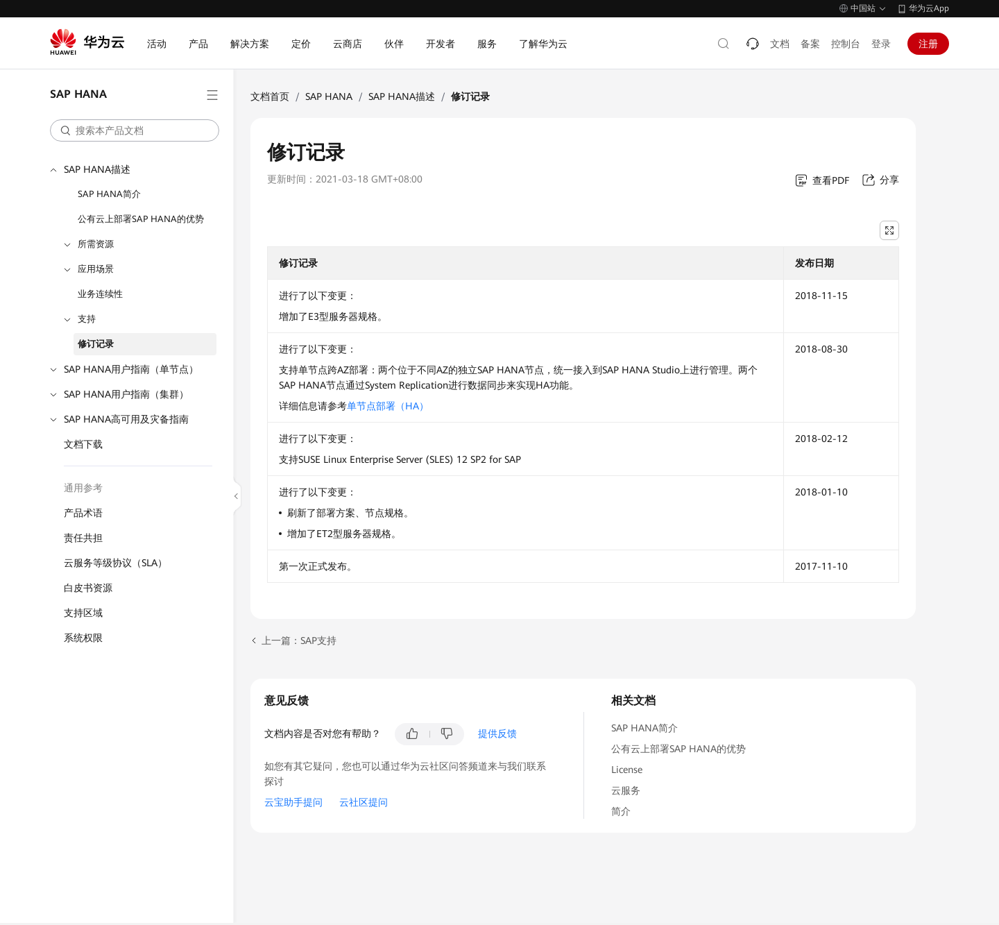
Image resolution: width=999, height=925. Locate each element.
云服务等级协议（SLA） (115, 562)
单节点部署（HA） (388, 405)
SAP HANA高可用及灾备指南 (126, 419)
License (626, 769)
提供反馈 (497, 733)
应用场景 (96, 269)
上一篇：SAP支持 (299, 640)
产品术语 (83, 512)
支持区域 (83, 612)
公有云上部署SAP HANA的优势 (141, 219)
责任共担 (83, 537)
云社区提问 (363, 802)
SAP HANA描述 (97, 169)
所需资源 (96, 244)
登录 (881, 43)
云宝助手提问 (293, 802)
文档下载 (83, 444)
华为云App (929, 8)
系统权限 (83, 637)
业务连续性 (100, 294)
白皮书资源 (88, 587)
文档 (779, 43)
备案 (810, 43)
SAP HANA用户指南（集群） (126, 394)
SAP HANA (328, 96)
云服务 (625, 790)
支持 (87, 319)
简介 (621, 811)
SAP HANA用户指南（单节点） (131, 369)
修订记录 (96, 344)
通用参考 (83, 487)
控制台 (845, 43)
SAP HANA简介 (109, 194)
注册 (928, 43)
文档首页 (269, 96)
